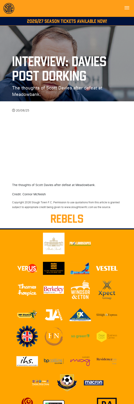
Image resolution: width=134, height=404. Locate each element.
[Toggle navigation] (127, 7)
